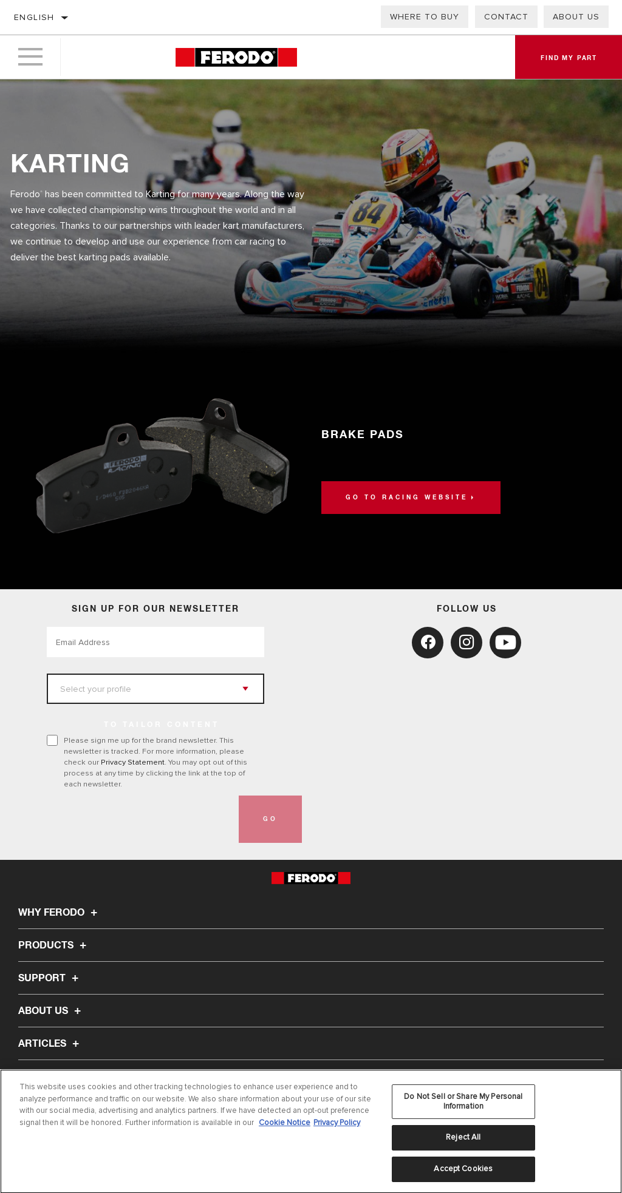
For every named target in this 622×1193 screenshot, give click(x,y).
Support (50, 978)
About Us (576, 17)
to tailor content (161, 725)
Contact (506, 17)
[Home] (236, 57)
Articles (50, 1044)
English (34, 17)
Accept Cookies (463, 1172)
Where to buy (424, 17)
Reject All (463, 1141)
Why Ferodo (59, 913)
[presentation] (139, 819)
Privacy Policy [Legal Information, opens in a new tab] (336, 1125)
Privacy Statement (133, 762)
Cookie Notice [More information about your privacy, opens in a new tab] (284, 1125)
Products (54, 945)
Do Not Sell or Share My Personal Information (463, 1105)
